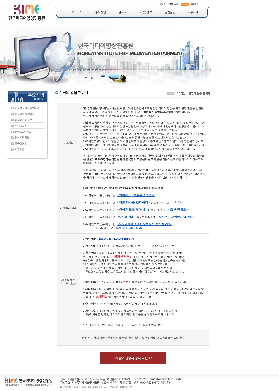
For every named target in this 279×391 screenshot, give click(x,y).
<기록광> (124, 195)
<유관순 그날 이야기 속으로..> (176, 217)
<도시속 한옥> (126, 217)
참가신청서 (121, 256)
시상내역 (99, 296)
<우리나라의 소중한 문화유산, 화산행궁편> (144, 224)
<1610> (176, 202)
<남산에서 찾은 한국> (129, 228)
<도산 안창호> (178, 209)
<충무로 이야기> (143, 195)
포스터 (126, 282)
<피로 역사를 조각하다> (133, 202)
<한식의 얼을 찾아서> (132, 209)
